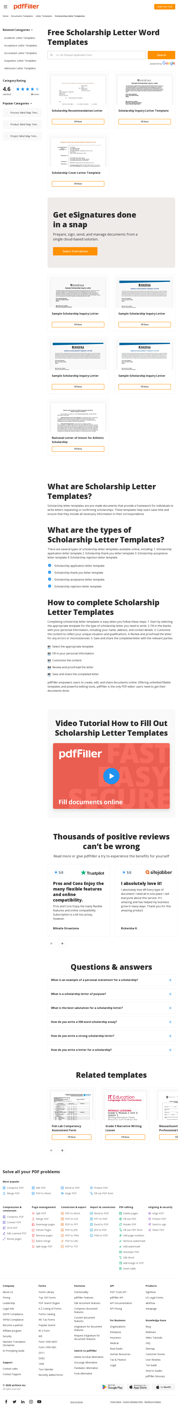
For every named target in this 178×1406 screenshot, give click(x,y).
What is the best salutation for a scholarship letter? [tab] (111, 1008)
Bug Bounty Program (152, 1402)
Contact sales (10, 1368)
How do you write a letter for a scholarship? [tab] (111, 1050)
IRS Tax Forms (47, 1319)
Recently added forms (51, 1374)
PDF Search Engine (49, 1303)
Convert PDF (14, 1222)
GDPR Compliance (13, 1314)
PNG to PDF (101, 1235)
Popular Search (47, 1325)
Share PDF (158, 1230)
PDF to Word (43, 1193)
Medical (114, 1343)
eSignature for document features (88, 1328)
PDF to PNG (72, 1235)
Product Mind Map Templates (26, 124)
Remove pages (44, 1235)
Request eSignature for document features (87, 1337)
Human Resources (120, 1354)
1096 (41, 1363)
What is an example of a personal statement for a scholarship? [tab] (111, 980)
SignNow (151, 1292)
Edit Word (128, 1257)
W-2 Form (44, 1330)
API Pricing (116, 1308)
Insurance (115, 1337)
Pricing (6, 1297)
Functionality (81, 1292)
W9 (40, 1336)
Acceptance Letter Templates (20, 45)
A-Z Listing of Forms (50, 1308)
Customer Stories (155, 1354)
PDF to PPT (71, 1224)
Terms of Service (76, 1402)
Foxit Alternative (83, 1373)
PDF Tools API (118, 1292)
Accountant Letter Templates (20, 53)
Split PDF (41, 1213)
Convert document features (84, 1319)
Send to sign (159, 1224)
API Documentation (121, 1303)
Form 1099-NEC (47, 1347)
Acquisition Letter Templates (20, 60)
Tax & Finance (118, 1359)
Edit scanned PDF (17, 1233)
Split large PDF (44, 1246)
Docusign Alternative (85, 1362)
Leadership (9, 1303)
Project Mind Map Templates (26, 136)
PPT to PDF (100, 1218)
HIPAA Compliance (13, 1319)
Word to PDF (72, 1187)
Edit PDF (41, 1187)
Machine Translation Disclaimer (14, 1343)
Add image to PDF (133, 1263)
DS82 (42, 1358)
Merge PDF (13, 1193)
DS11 (42, 1352)
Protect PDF (101, 1187)
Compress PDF (15, 1187)
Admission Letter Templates (20, 68)
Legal (113, 1365)
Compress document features (86, 1310)
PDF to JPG (71, 1230)
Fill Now (78, 121)
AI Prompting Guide (13, 1350)
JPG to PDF (100, 1230)
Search (161, 55)
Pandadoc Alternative (86, 1368)
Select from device (75, 251)
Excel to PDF (101, 1224)
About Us (8, 1292)
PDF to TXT (71, 1246)
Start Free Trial (164, 6)
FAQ (148, 1343)
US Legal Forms (154, 1297)
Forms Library (46, 1292)
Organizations (117, 1326)
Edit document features (87, 1303)
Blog (148, 1326)
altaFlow (150, 1303)
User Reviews (153, 1359)
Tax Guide (151, 1365)
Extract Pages (43, 1230)
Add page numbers (133, 1235)
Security (7, 1336)
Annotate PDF (131, 1252)
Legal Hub (8, 1308)
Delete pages (130, 1213)
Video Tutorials (154, 1337)
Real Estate (116, 1348)
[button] (5, 6)
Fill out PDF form (103, 1193)
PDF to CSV (71, 1218)
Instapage (151, 1308)
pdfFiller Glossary (155, 1376)
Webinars (151, 1332)
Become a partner (13, 1325)
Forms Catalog (47, 1314)
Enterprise (115, 1332)
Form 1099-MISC (48, 1341)
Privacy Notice (115, 1402)
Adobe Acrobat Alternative (88, 1357)
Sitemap (150, 1348)
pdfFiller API (116, 1297)
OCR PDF (12, 1227)
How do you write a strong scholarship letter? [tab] (111, 1036)
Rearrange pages (45, 1224)
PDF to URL (71, 1241)
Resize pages (14, 1238)
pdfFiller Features (83, 1297)
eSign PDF (71, 1193)
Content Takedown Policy (133, 1402)
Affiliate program (12, 1330)
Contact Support (12, 1374)
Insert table (129, 1268)
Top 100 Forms (47, 1297)
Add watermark (131, 1246)
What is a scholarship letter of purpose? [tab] (111, 994)
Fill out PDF (129, 1218)
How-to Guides (154, 1370)
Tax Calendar (46, 1369)
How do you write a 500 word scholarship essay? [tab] (111, 1022)
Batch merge (43, 1241)
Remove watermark (134, 1241)
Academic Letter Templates (19, 38)
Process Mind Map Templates (26, 112)
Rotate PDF (129, 1224)
